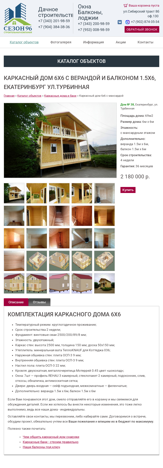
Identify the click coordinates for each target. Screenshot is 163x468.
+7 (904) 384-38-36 (54, 27)
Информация (93, 42)
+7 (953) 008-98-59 (94, 29)
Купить (128, 190)
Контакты (145, 42)
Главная (9, 95)
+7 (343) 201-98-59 (54, 21)
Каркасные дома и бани (60, 95)
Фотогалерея (60, 42)
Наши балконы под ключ (41, 447)
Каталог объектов (24, 42)
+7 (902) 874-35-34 (144, 22)
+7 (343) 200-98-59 (94, 23)
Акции (121, 42)
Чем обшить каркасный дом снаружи (51, 437)
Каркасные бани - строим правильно (50, 442)
